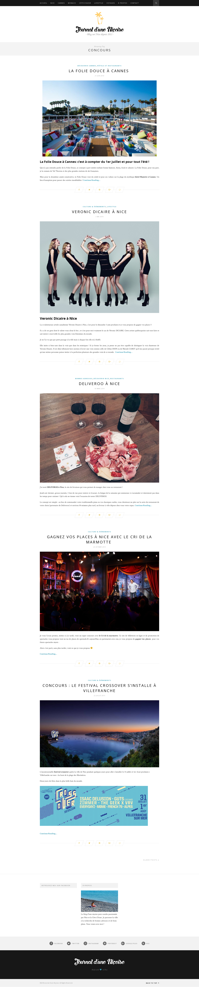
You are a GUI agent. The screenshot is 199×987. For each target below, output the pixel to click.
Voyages (111, 3)
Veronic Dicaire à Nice (99, 211)
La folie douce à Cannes (99, 70)
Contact (134, 3)
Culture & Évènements (94, 207)
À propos (122, 3)
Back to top (152, 983)
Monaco (72, 3)
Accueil (43, 3)
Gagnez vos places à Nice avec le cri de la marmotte (99, 539)
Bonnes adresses (84, 378)
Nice (53, 3)
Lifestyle (98, 3)
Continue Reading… (91, 180)
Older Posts (151, 860)
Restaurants (117, 378)
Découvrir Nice (101, 378)
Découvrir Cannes (86, 66)
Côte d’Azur (85, 3)
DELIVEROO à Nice (99, 383)
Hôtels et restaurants (109, 66)
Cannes (61, 3)
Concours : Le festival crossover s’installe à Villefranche (99, 688)
